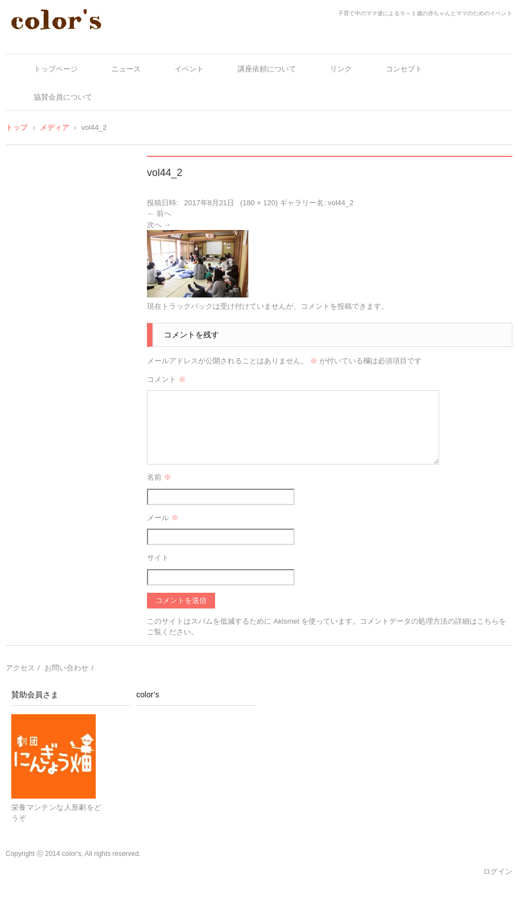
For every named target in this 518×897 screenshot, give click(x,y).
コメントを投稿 (326, 306)
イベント (189, 69)
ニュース (126, 69)
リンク (341, 69)
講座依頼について (267, 69)
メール (162, 517)
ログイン (497, 871)
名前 (159, 477)
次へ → (159, 224)
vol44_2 (341, 203)
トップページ (56, 69)
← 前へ (159, 213)
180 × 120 (259, 203)
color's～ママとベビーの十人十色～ (89, 40)
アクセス (20, 668)
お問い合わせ (66, 668)
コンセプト (404, 69)
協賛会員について (63, 97)
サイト (158, 557)
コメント (166, 379)
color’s (147, 694)
